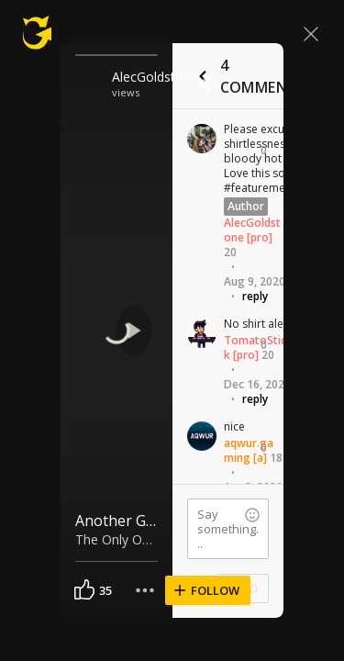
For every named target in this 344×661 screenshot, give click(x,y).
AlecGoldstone (149, 76)
